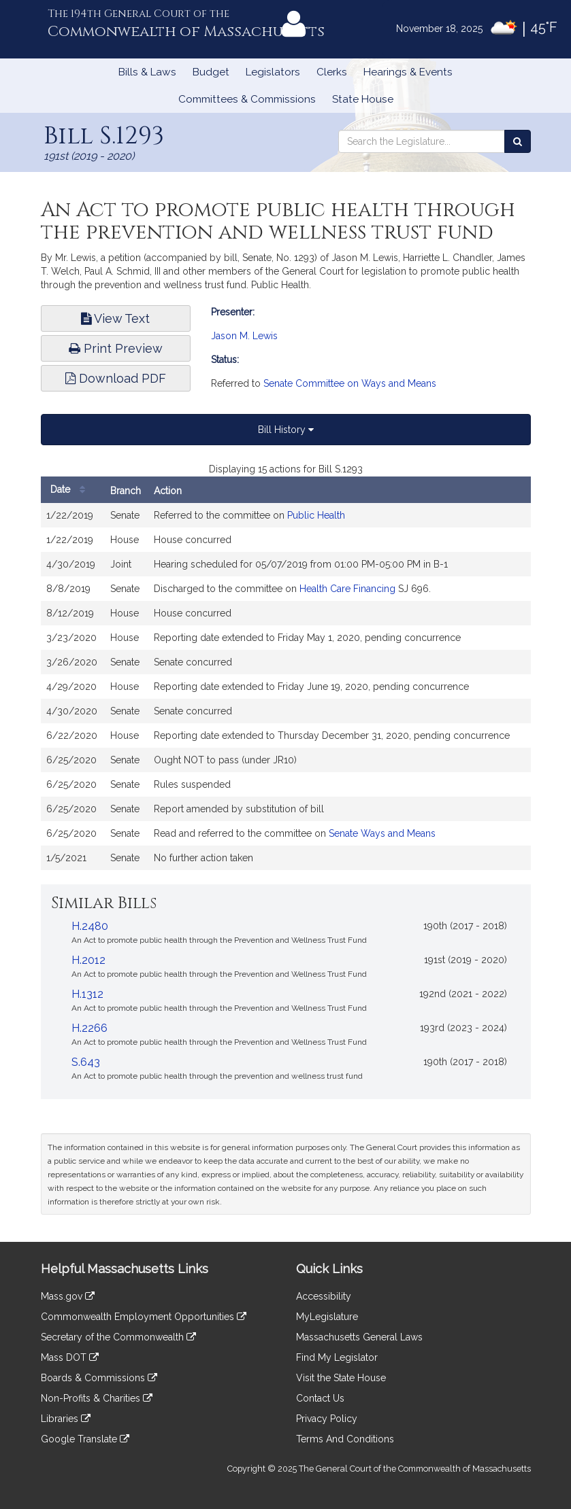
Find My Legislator (337, 1357)
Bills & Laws (147, 72)
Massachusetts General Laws (359, 1337)
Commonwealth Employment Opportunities (143, 1316)
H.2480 (89, 926)
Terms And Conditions (345, 1439)
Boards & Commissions (99, 1377)
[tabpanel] (286, 673)
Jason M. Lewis (244, 335)
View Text (115, 318)
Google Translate (85, 1439)
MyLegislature (327, 1316)
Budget (211, 72)
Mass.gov (68, 1296)
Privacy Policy (326, 1418)
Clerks (331, 72)
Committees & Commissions (247, 99)
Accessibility (323, 1296)
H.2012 (88, 960)
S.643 (85, 1062)
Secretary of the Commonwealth (118, 1337)
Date (71, 490)
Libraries (66, 1418)
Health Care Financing (347, 588)
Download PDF (115, 378)
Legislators (273, 72)
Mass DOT (70, 1357)
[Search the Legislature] (517, 141)
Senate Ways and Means (382, 833)
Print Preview (116, 348)
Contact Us (320, 1398)
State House (362, 99)
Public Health (316, 515)
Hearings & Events (408, 72)
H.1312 (87, 994)
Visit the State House (341, 1377)
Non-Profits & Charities (96, 1398)
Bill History (286, 429)
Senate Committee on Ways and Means (349, 383)
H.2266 (89, 1028)
